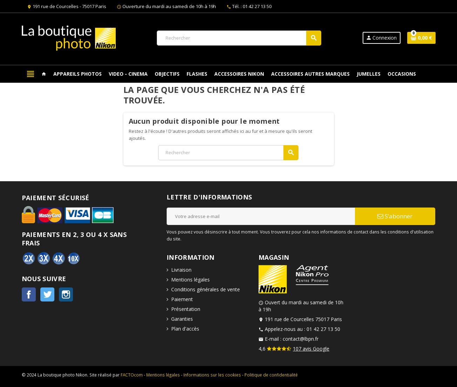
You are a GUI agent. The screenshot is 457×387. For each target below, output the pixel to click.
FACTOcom (132, 375)
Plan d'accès (185, 328)
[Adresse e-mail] (261, 216)
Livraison (181, 269)
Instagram (66, 294)
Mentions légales (190, 279)
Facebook (29, 294)
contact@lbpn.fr (300, 338)
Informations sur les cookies (212, 375)
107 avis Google (311, 348)
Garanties (182, 318)
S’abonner (394, 216)
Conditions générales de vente (205, 289)
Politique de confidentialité (271, 375)
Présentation (185, 309)
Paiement (182, 299)
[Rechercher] (239, 38)
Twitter (47, 294)
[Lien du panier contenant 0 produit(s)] (421, 38)
